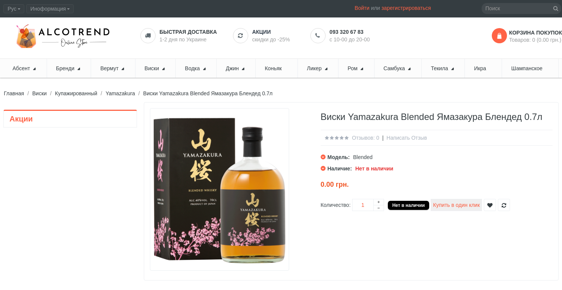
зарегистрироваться (406, 8)
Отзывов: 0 (365, 138)
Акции (261, 32)
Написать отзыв (407, 138)
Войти (361, 8)
